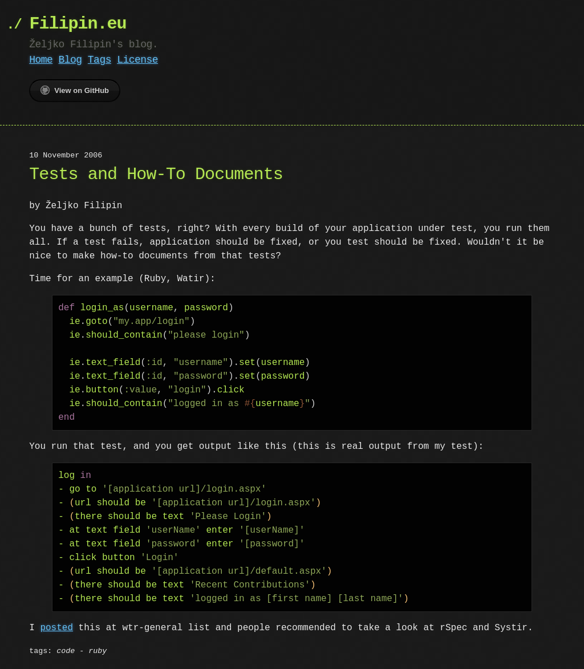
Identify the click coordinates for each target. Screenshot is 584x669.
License (137, 60)
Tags (99, 60)
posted (56, 628)
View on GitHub (74, 90)
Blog (70, 60)
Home (40, 60)
